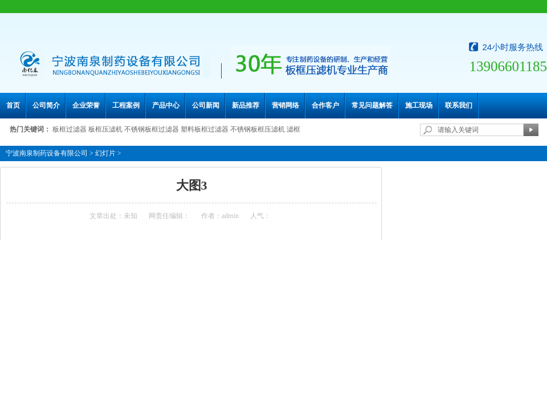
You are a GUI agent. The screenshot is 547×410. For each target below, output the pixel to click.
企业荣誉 (86, 105)
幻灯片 (105, 153)
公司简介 (46, 105)
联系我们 (458, 105)
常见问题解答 (372, 105)
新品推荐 (245, 105)
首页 (13, 105)
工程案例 (126, 105)
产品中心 (165, 105)
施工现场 (418, 105)
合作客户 (325, 105)
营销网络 (285, 105)
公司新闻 (205, 105)
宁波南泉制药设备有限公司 (47, 153)
